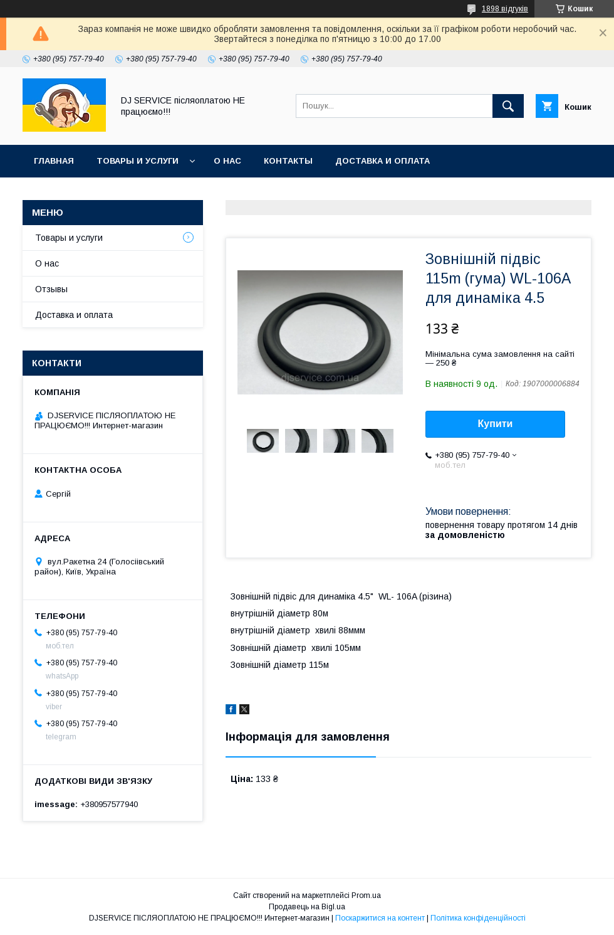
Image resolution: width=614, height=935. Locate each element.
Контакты (288, 161)
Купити (495, 423)
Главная (54, 161)
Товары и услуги (137, 161)
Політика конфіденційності (478, 918)
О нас (227, 161)
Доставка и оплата (382, 161)
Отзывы (51, 289)
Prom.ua (366, 895)
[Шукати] (508, 106)
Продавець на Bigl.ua (307, 906)
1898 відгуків (505, 8)
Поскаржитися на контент (380, 918)
